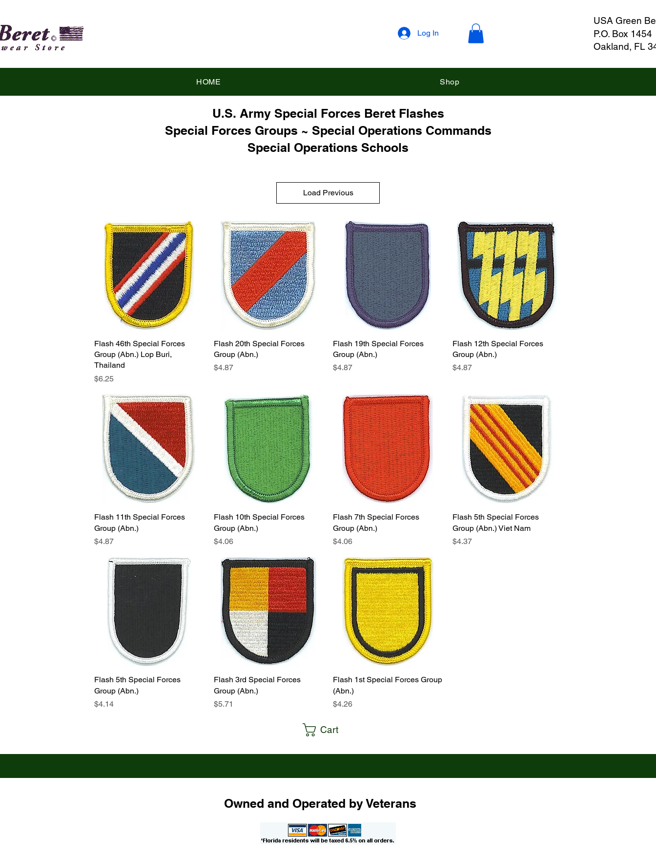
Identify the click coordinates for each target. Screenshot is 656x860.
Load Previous (328, 192)
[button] (476, 33)
